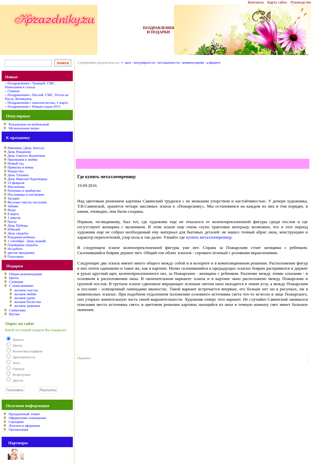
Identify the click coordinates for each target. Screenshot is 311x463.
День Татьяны (17, 175)
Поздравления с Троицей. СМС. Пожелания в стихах (30, 85)
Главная (13, 91)
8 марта (13, 214)
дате (128, 62)
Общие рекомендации (25, 274)
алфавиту (213, 62)
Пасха (12, 221)
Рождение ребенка (21, 237)
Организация (18, 429)
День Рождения (19, 152)
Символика (17, 310)
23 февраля (15, 183)
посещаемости (169, 62)
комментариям (193, 62)
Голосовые (15, 256)
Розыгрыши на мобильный (28, 124)
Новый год (15, 163)
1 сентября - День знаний (26, 241)
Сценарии (15, 422)
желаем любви (25, 294)
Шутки (14, 314)
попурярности (144, 62)
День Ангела (33, 148)
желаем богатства (27, 302)
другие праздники (21, 252)
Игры (11, 210)
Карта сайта (277, 2)
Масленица (15, 186)
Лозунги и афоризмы (24, 425)
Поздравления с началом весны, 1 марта (37, 102)
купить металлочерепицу (208, 237)
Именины (14, 148)
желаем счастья (26, 290)
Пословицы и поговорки (25, 194)
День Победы (17, 225)
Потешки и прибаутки (24, 190)
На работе (15, 249)
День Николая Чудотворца (27, 179)
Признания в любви (22, 159)
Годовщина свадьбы (22, 245)
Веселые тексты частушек (27, 202)
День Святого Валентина (26, 155)
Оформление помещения (27, 418)
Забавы (12, 206)
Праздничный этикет (24, 414)
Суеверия (16, 282)
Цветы (14, 278)
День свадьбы (17, 233)
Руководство (301, 2)
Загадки (13, 198)
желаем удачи (24, 298)
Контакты (256, 2)
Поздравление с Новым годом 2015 (34, 106)
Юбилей (13, 229)
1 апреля (13, 218)
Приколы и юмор (20, 167)
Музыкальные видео (23, 128)
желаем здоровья (27, 305)
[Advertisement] (193, 113)
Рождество (15, 171)
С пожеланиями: (21, 285)
